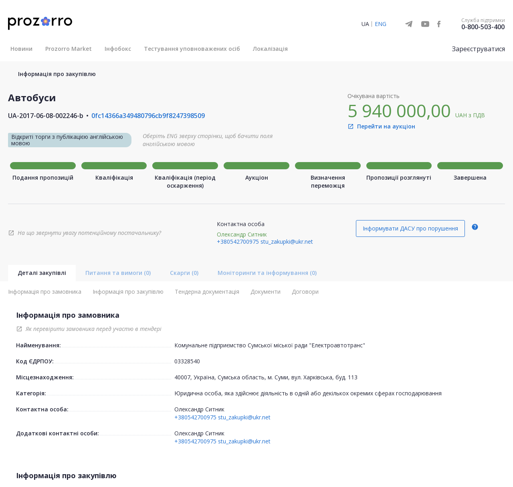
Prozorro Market (68, 48)
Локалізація (270, 48)
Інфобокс (118, 48)
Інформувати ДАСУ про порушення (410, 228)
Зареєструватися (478, 48)
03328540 (187, 361)
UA (365, 24)
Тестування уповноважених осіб (192, 48)
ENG (380, 24)
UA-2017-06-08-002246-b (45, 115)
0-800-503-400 (483, 26)
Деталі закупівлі (42, 273)
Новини (21, 48)
